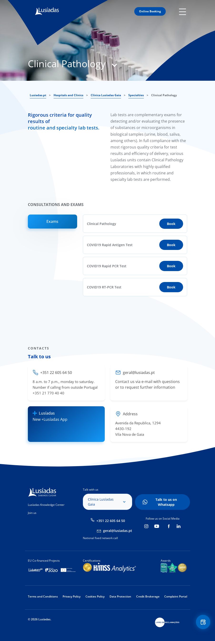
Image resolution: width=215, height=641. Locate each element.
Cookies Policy (95, 596)
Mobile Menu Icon (183, 11)
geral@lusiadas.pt (117, 530)
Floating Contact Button (203, 622)
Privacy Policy (71, 596)
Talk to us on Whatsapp (166, 502)
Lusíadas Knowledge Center (46, 505)
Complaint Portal (175, 596)
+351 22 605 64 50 (110, 520)
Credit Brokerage (148, 596)
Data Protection (120, 596)
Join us (32, 513)
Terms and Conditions (43, 596)
